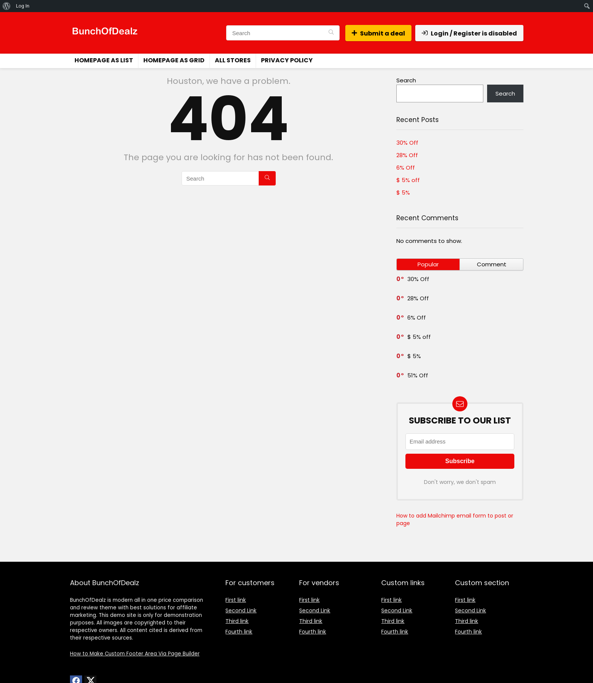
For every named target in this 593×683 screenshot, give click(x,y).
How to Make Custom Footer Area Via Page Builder (135, 653)
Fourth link (238, 631)
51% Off (417, 375)
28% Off (407, 155)
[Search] (331, 32)
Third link (236, 621)
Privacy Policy (287, 60)
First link (235, 600)
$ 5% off (408, 180)
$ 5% (403, 192)
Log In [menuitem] (22, 6)
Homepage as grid (174, 60)
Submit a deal (378, 33)
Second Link (240, 610)
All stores (233, 60)
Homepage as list (104, 60)
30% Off (407, 143)
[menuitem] (6, 6)
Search (406, 80)
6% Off (405, 168)
